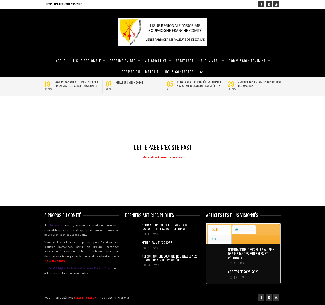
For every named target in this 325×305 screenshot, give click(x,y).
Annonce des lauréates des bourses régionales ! (260, 83)
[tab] (220, 230)
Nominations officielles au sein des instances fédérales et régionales (76, 83)
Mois (237, 229)
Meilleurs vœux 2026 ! (129, 82)
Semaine (214, 229)
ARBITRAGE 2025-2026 (243, 271)
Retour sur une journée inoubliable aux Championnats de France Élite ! (199, 83)
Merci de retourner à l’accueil (162, 157)
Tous (213, 239)
